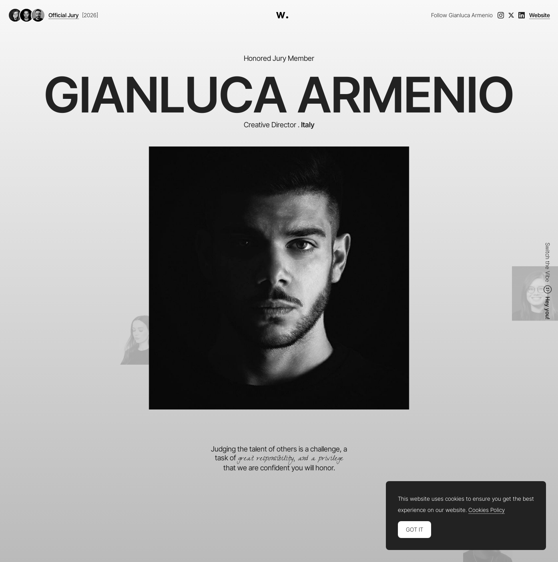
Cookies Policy (486, 510)
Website (539, 15)
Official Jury (63, 15)
